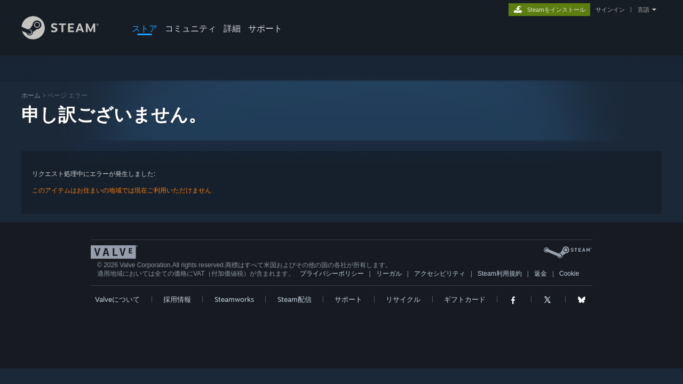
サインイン (610, 9)
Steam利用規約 (500, 273)
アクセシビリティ (439, 273)
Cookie (569, 273)
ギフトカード (465, 299)
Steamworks (234, 299)
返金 (540, 273)
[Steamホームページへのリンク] (68, 36)
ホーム (31, 95)
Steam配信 (294, 299)
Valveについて (117, 299)
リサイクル (403, 299)
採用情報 (177, 299)
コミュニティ (190, 28)
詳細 (232, 28)
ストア (144, 28)
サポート (265, 28)
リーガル (389, 273)
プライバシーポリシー (332, 273)
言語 (643, 9)
